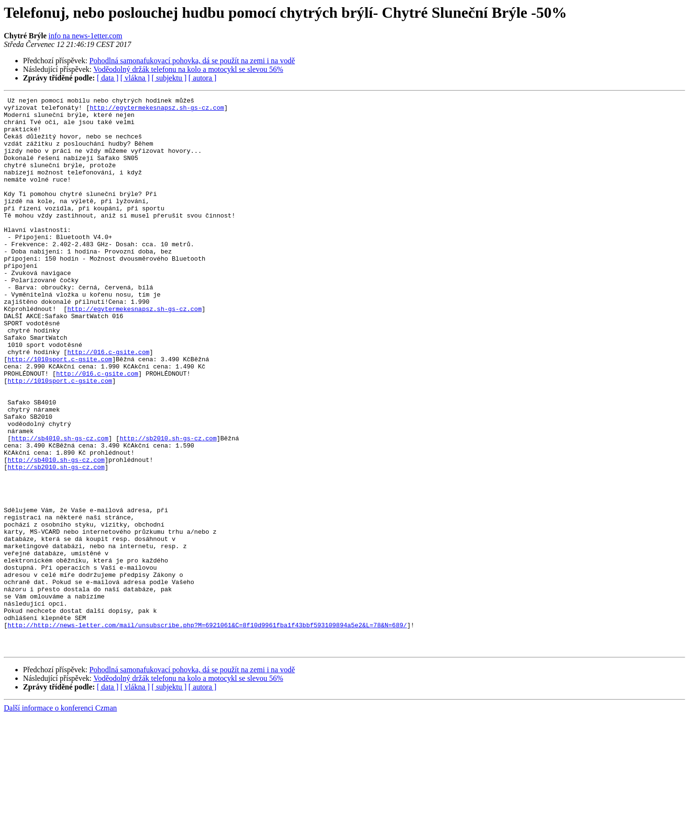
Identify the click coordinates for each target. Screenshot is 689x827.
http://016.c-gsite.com (108, 403)
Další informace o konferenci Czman (60, 819)
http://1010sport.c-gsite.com (60, 412)
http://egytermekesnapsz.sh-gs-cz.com (156, 110)
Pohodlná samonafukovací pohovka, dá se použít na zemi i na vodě (192, 61)
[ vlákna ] (135, 78)
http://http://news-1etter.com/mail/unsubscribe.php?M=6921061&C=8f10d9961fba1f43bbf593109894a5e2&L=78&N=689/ (207, 731)
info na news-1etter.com (85, 36)
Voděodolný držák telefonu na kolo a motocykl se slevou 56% (188, 69)
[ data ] (107, 78)
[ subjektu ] (169, 78)
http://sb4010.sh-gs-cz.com (60, 507)
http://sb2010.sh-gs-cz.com (168, 507)
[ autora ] (203, 78)
